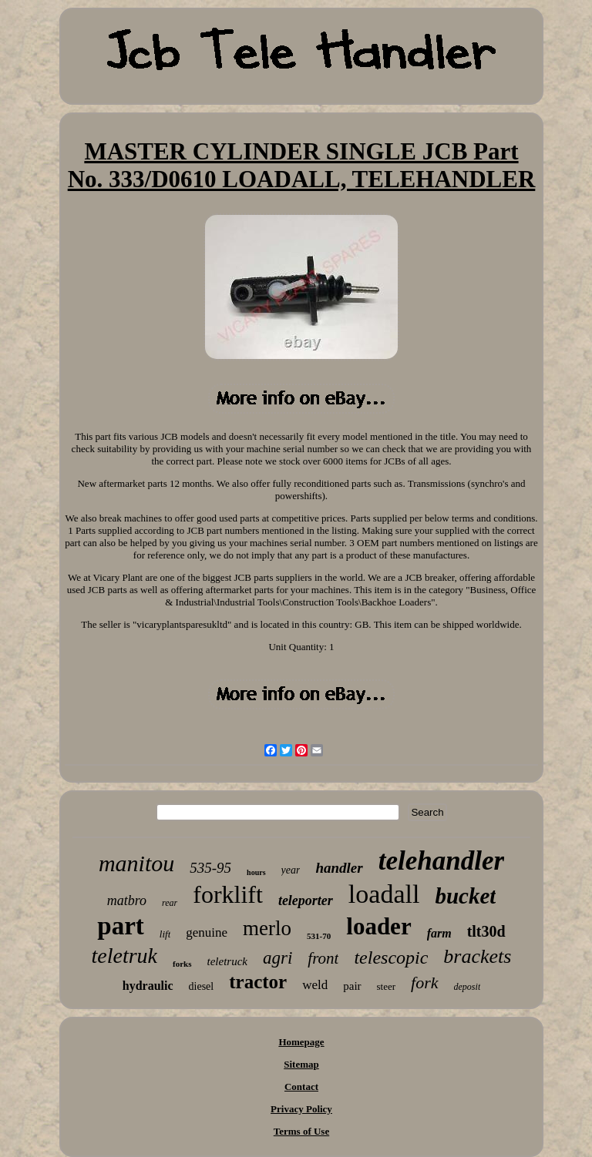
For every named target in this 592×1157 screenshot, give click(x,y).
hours (256, 872)
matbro (126, 900)
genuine (206, 932)
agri (277, 958)
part (120, 926)
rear (169, 902)
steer (386, 986)
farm (439, 933)
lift (165, 934)
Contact (301, 1086)
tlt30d (486, 931)
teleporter (305, 900)
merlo (267, 928)
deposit (467, 986)
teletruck (227, 961)
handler (338, 868)
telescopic (391, 957)
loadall (384, 894)
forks (182, 963)
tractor (258, 981)
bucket (465, 896)
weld (315, 985)
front (323, 958)
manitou (136, 863)
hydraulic (148, 985)
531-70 (319, 936)
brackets (477, 956)
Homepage (301, 1042)
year (291, 870)
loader (378, 926)
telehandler (441, 861)
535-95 (210, 868)
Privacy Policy (301, 1109)
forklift (228, 894)
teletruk (125, 956)
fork (424, 982)
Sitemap (301, 1064)
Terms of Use (301, 1131)
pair (352, 986)
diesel (201, 986)
